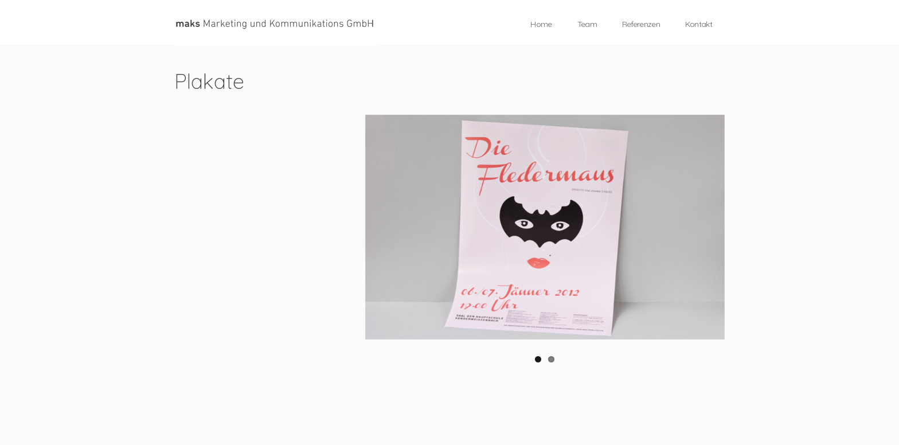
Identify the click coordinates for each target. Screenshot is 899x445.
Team (587, 24)
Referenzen (641, 24)
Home (541, 24)
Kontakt (698, 24)
